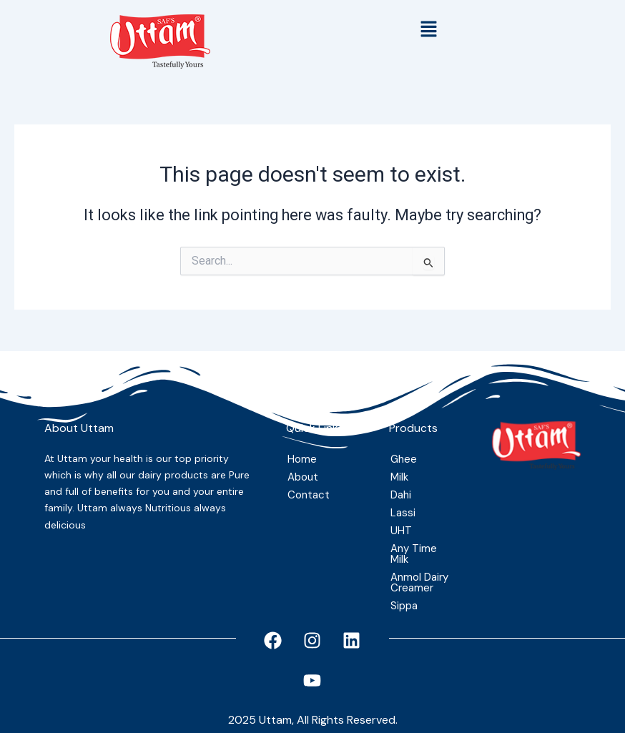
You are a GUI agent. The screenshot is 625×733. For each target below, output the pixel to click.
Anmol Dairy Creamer (419, 582)
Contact (308, 495)
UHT (401, 530)
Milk (399, 477)
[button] (429, 30)
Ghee (403, 459)
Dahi (400, 495)
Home (302, 459)
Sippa (404, 606)
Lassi (402, 513)
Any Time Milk (413, 553)
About (302, 477)
